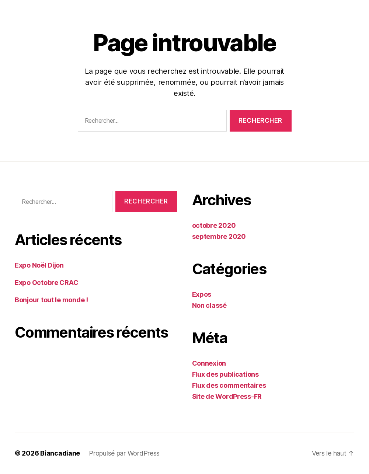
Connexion (209, 363)
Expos (202, 294)
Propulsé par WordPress (124, 453)
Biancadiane (60, 453)
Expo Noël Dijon (39, 265)
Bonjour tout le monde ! (51, 300)
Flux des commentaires (229, 385)
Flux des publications (225, 374)
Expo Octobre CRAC (46, 282)
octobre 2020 (214, 225)
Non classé (209, 305)
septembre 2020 (219, 236)
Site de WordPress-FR (227, 396)
